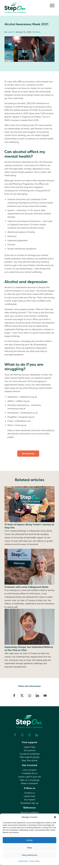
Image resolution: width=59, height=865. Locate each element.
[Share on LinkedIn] (37, 695)
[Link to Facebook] (15, 735)
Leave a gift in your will (29, 776)
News (38, 32)
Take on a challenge (29, 780)
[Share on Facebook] (14, 695)
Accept (29, 840)
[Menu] (51, 5)
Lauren (10, 32)
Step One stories (29, 760)
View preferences (29, 855)
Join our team (29, 770)
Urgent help (29, 747)
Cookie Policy (23, 861)
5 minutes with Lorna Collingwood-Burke (26, 587)
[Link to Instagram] (29, 735)
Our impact (29, 799)
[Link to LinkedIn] (37, 735)
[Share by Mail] (45, 695)
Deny (29, 847)
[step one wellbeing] (24, 7)
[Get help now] (28, 453)
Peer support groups (29, 757)
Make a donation (29, 783)
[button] (55, 817)
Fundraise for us (29, 773)
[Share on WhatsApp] (29, 695)
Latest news (29, 796)
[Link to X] (22, 735)
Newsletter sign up (29, 803)
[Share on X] (22, 695)
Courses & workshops (30, 753)
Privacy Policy (34, 861)
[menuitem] (51, 5)
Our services (29, 750)
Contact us (29, 793)
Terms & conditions (29, 812)
